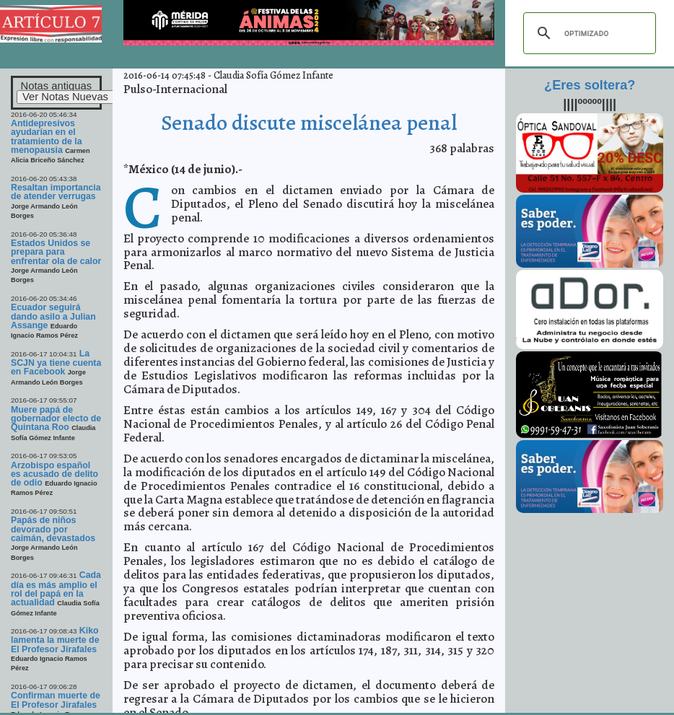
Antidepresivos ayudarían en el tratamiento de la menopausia (46, 136)
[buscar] (587, 33)
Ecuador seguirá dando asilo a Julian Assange (53, 316)
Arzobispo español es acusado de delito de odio (54, 474)
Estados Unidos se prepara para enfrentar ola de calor (56, 252)
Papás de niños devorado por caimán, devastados (53, 529)
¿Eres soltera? (589, 85)
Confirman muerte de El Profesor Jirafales (55, 699)
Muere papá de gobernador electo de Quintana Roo (56, 419)
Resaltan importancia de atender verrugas (56, 192)
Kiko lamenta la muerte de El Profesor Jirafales (55, 640)
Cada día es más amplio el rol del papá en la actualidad (56, 588)
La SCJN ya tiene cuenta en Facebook (56, 362)
